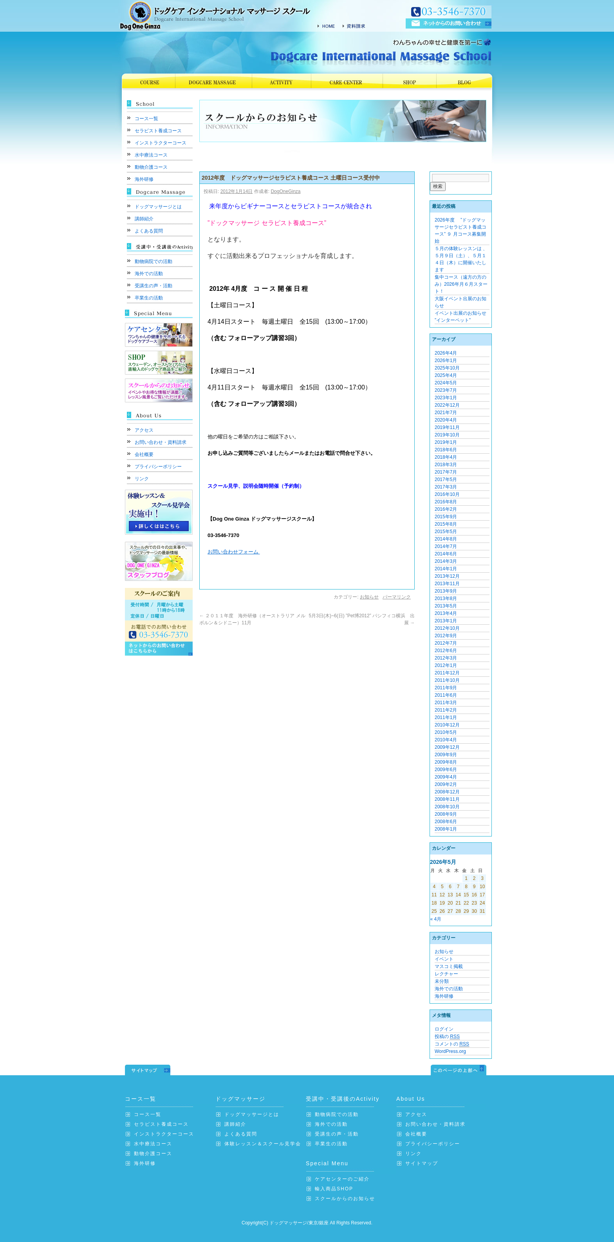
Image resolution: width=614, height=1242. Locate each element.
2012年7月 (446, 643)
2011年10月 (447, 680)
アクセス (144, 430)
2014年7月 (446, 546)
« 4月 (436, 919)
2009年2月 (446, 784)
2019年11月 (447, 427)
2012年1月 (446, 665)
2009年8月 (446, 762)
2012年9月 (446, 635)
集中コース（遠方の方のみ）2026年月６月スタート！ (461, 284)
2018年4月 (446, 457)
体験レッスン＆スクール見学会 (262, 1143)
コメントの (452, 1044)
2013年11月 (447, 583)
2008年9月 (446, 814)
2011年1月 (446, 717)
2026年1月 (446, 360)
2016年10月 (447, 494)
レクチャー (446, 974)
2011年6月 (446, 695)
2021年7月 (446, 412)
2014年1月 (446, 568)
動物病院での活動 (153, 261)
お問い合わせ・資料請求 (160, 442)
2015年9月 (446, 516)
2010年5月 (446, 732)
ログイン (444, 1029)
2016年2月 (446, 509)
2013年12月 (447, 576)
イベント (444, 959)
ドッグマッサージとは (158, 206)
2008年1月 (446, 829)
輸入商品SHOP (334, 1189)
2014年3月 (446, 561)
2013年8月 (446, 598)
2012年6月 (446, 650)
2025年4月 (446, 375)
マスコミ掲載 (449, 966)
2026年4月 (446, 353)
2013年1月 (446, 621)
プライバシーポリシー (158, 466)
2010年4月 (446, 740)
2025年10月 (447, 368)
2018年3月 (446, 464)
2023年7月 (446, 390)
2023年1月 (446, 397)
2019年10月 (447, 435)
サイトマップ (421, 1163)
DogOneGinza (285, 191)
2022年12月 (447, 405)
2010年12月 (447, 725)
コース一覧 (146, 118)
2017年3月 (446, 487)
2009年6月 (446, 769)
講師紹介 (144, 219)
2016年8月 (446, 502)
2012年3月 (446, 658)
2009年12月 (447, 747)
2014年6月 (446, 554)
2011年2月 (446, 710)
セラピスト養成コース (158, 130)
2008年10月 (447, 806)
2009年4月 (446, 777)
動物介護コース (151, 167)
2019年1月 (446, 442)
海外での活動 (149, 273)
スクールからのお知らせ (345, 1198)
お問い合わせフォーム (234, 552)
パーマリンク (397, 597)
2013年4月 (446, 613)
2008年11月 (447, 799)
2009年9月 (446, 754)
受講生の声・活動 (153, 285)
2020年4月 (446, 420)
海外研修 (144, 179)
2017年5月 (446, 479)
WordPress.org (450, 1051)
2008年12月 (447, 792)
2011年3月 (446, 702)
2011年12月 (447, 673)
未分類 (442, 981)
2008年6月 (446, 821)
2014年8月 (446, 539)
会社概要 (144, 454)
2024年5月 (446, 383)
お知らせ (369, 597)
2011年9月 (446, 687)
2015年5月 (446, 531)
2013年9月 (446, 591)
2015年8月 (446, 524)
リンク (142, 478)
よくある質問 (149, 231)
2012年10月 (447, 628)
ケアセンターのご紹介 (342, 1179)
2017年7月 (446, 472)
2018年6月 (446, 449)
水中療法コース (151, 155)
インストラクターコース (160, 143)
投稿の (447, 1037)
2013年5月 (446, 606)
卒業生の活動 (149, 298)
